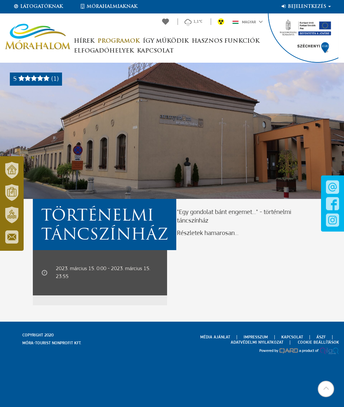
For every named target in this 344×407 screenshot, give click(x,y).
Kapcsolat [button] (155, 51)
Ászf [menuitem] (321, 337)
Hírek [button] (84, 41)
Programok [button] (118, 41)
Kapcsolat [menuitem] (292, 337)
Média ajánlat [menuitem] (215, 337)
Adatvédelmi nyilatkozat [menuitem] (257, 342)
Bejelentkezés (306, 6)
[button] (326, 389)
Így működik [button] (165, 41)
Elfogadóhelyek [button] (104, 51)
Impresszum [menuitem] (256, 337)
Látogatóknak (38, 6)
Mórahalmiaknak (108, 6)
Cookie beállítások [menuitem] (318, 342)
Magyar (247, 21)
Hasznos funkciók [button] (225, 41)
